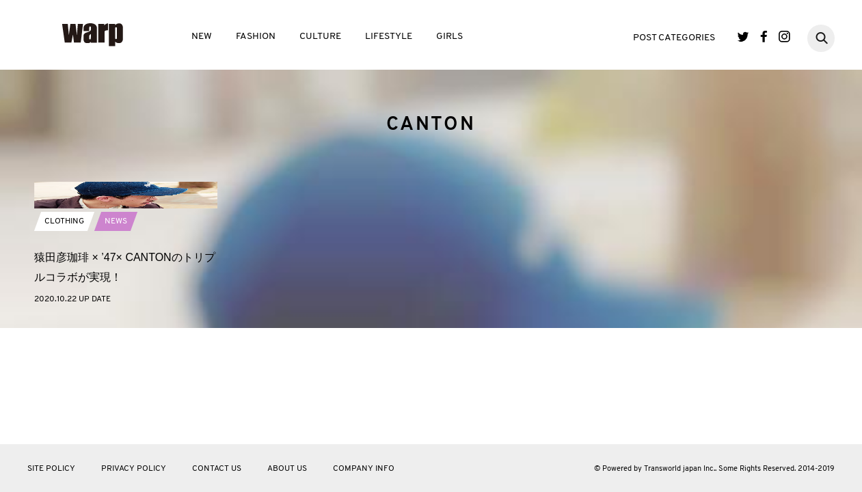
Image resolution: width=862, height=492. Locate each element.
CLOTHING (64, 327)
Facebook (764, 36)
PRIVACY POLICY (133, 469)
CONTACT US (216, 469)
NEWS (116, 327)
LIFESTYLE (388, 36)
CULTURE (320, 36)
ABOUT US (287, 469)
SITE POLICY (51, 469)
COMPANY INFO (363, 469)
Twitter (743, 36)
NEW (201, 36)
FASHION (255, 36)
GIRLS (449, 36)
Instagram (784, 36)
